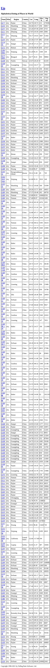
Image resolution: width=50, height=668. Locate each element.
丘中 (3, 29)
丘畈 (3, 596)
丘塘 (3, 158)
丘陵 (3, 653)
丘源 (3, 582)
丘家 (3, 189)
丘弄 (3, 521)
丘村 (3, 549)
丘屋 (3, 424)
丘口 (3, 69)
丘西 (3, 629)
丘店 (3, 512)
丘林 (3, 557)
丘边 (3, 640)
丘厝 (3, 61)
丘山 (3, 480)
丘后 (3, 77)
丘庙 (3, 515)
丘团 (3, 80)
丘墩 (3, 166)
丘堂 (3, 147)
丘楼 (3, 568)
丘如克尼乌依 (3, 179)
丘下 (3, 23)
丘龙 (3, 661)
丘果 (3, 565)
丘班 (3, 593)
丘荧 (3, 623)
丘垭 (3, 141)
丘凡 (3, 48)
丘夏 (3, 169)
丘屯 (3, 475)
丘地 (3, 83)
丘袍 (3, 626)
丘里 (3, 642)
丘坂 (3, 100)
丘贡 (3, 637)
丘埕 (3, 144)
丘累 (3, 617)
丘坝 (3, 130)
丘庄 (3, 506)
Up (3, 8)
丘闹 (3, 650)
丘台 (3, 72)
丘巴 (3, 501)
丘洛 (3, 579)
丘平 (3, 504)
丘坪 (3, 133)
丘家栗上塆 (3, 326)
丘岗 (3, 492)
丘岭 (3, 495)
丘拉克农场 (3, 531)
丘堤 (3, 150)
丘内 (3, 40)
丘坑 (3, 122)
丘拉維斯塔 (3, 538)
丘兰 (3, 32)
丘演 (3, 590)
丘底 (3, 509)
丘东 (3, 26)
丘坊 (3, 103)
